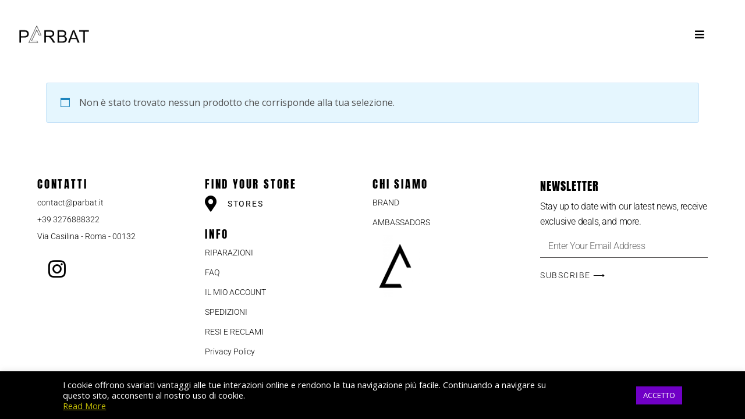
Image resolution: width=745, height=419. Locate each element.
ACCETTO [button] (659, 395)
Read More (84, 405)
